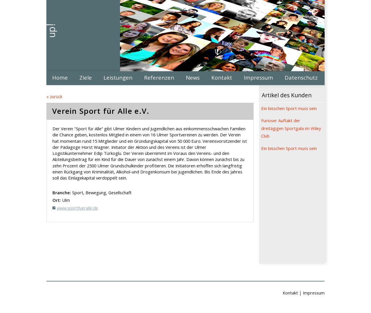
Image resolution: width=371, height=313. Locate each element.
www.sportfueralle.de (77, 208)
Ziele (85, 77)
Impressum (258, 77)
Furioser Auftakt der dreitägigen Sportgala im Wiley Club (291, 128)
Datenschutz (301, 77)
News (193, 77)
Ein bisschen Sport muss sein (289, 108)
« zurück (54, 96)
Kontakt (221, 77)
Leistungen (117, 77)
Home (60, 77)
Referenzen (159, 77)
